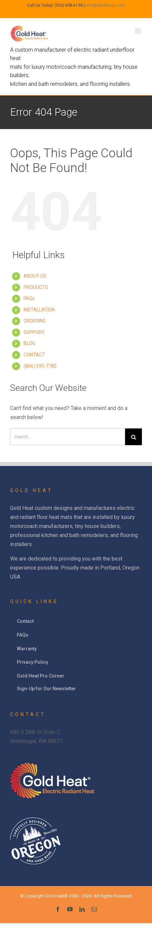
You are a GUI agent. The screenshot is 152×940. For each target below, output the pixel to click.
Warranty (27, 648)
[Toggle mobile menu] (138, 31)
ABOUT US (35, 276)
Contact (25, 621)
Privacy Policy (32, 662)
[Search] (67, 436)
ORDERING (35, 321)
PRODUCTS (36, 287)
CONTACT (34, 354)
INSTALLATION (39, 309)
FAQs (29, 298)
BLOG (29, 343)
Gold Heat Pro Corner (40, 676)
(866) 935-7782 (40, 366)
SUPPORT (34, 332)
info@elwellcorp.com (105, 5)
